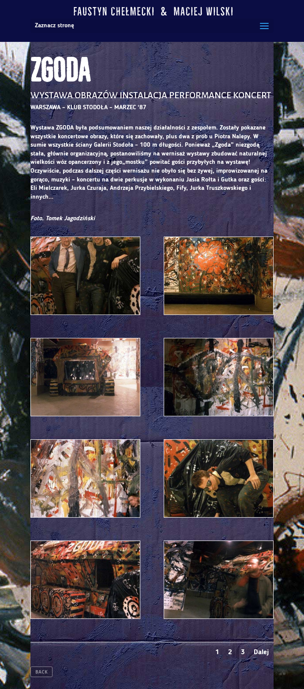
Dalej (261, 652)
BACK (41, 672)
